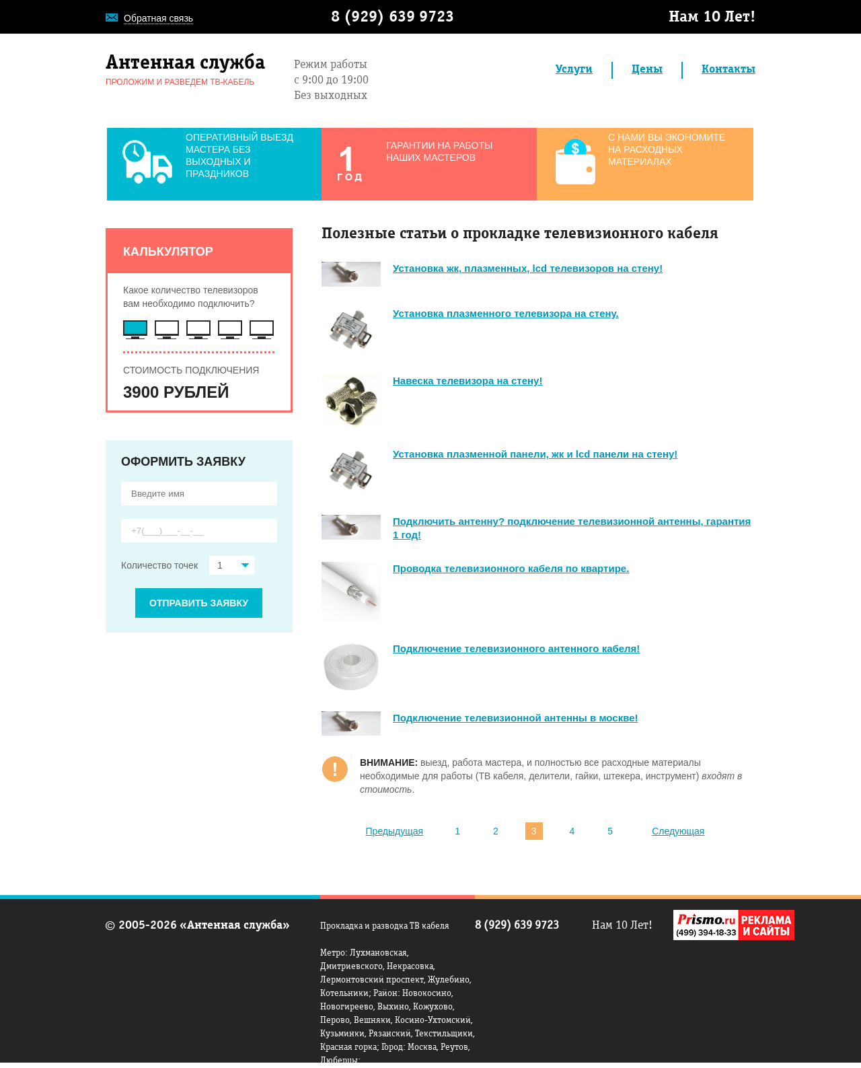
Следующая (678, 831)
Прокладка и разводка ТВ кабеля (384, 926)
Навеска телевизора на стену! (467, 380)
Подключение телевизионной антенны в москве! (515, 717)
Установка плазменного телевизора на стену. (506, 313)
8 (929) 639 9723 (392, 18)
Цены (647, 70)
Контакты (728, 70)
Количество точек (187, 565)
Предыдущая (395, 831)
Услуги (574, 70)
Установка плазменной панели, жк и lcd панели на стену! (535, 454)
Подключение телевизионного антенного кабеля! (516, 648)
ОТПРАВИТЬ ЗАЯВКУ (198, 603)
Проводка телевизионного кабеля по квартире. (511, 568)
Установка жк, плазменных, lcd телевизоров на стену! (528, 268)
